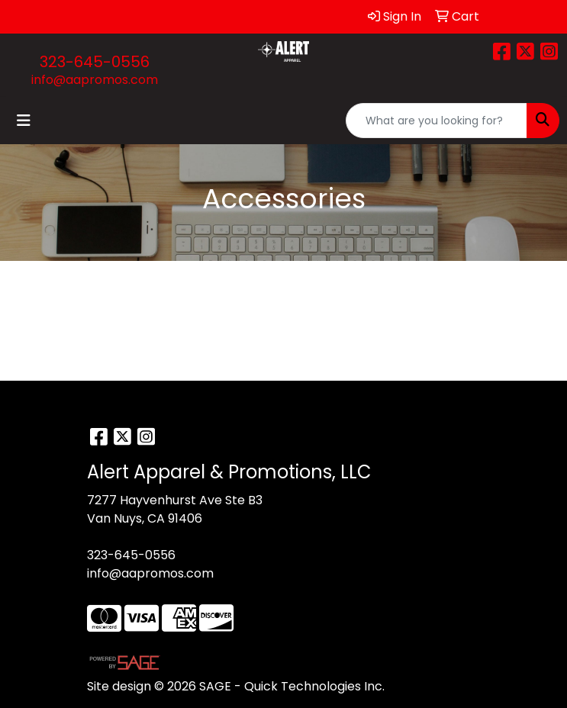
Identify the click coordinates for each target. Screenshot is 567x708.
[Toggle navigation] (24, 120)
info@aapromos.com (94, 79)
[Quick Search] (436, 120)
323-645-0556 (95, 61)
